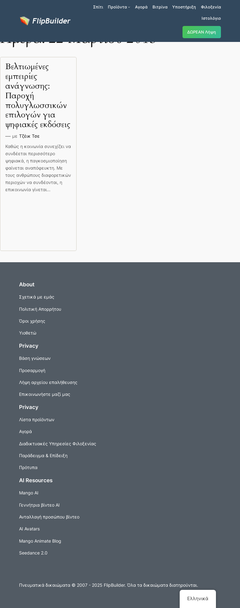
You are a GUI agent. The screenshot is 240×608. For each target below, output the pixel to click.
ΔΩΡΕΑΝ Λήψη (201, 32)
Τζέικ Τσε (29, 136)
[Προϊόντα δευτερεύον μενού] (129, 7)
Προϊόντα (117, 6)
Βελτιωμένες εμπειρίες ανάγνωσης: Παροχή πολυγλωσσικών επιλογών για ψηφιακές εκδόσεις (37, 96)
